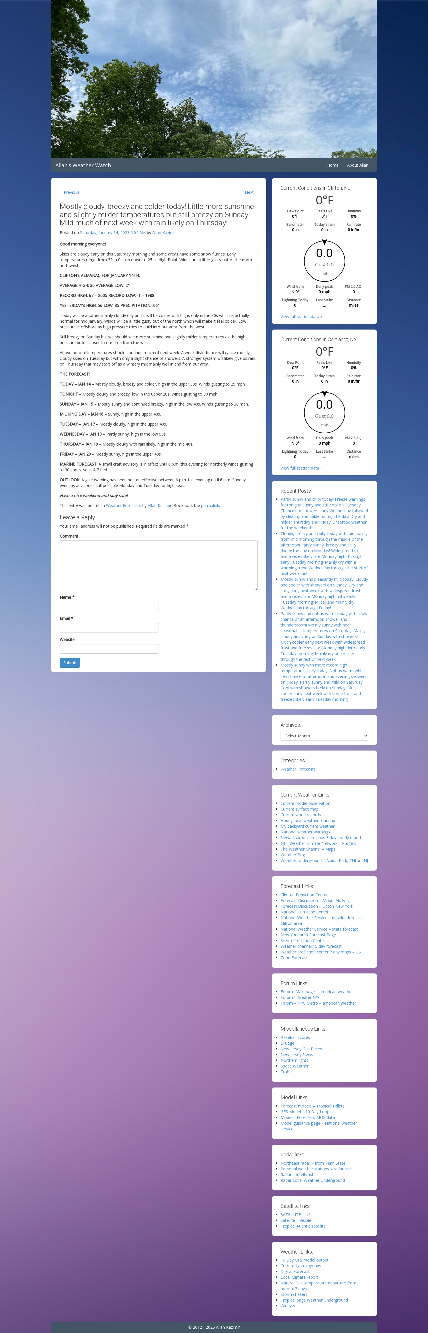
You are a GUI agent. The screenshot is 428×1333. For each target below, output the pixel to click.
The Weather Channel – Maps (308, 849)
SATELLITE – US (296, 1214)
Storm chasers (294, 1294)
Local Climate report (299, 1277)
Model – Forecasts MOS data (308, 1117)
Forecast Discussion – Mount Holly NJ (316, 900)
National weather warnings (305, 832)
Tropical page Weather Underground (314, 1300)
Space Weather (295, 1066)
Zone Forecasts (295, 957)
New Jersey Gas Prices (301, 1048)
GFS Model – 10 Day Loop (305, 1111)
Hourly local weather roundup (308, 820)
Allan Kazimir (164, 232)
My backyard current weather (308, 826)
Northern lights (294, 1060)
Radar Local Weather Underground (313, 1180)
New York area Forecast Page (308, 934)
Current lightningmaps (301, 1265)
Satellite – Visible (296, 1220)
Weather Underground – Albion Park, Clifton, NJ (324, 860)
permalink (210, 505)
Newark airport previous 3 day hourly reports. (322, 837)
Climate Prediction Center (304, 894)
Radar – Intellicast (297, 1174)
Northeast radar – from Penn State (313, 1163)
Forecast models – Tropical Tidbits (313, 1106)
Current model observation (305, 803)
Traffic (287, 1071)
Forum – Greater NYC (301, 997)
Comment (69, 536)
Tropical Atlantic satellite (303, 1226)
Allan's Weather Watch (83, 165)
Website (67, 639)
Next (249, 192)
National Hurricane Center (305, 912)
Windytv (288, 1305)
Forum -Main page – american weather (317, 991)
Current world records (301, 814)
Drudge (287, 1043)
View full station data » (301, 316)
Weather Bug (293, 854)
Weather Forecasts (123, 505)
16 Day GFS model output (305, 1260)
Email (66, 618)
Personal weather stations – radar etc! (316, 1169)
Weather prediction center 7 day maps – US (321, 952)
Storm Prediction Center (303, 940)
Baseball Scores (295, 1037)
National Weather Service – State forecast (319, 929)
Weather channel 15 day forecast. (312, 946)
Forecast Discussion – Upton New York (317, 906)
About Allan (357, 165)
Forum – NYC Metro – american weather (318, 1003)
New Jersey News (297, 1054)
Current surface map (300, 809)
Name (67, 597)
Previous (72, 192)
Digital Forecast (295, 1271)
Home (333, 165)
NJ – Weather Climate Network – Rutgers (318, 843)
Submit (69, 662)
